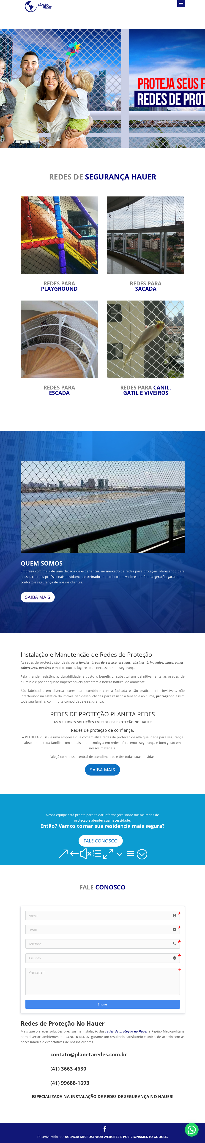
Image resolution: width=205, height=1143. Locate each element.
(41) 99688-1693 (69, 1082)
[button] (192, 1130)
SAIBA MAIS (37, 597)
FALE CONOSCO (101, 841)
